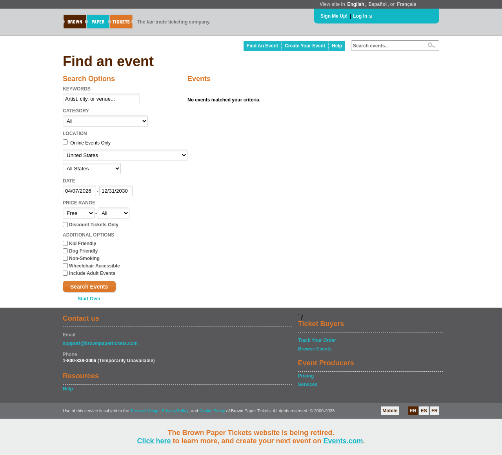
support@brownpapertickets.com (100, 343)
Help (337, 46)
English (355, 4)
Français (406, 4)
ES (424, 410)
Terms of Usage (144, 411)
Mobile (389, 410)
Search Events (89, 286)
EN (413, 410)
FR (434, 410)
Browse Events (315, 349)
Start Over (89, 299)
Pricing (306, 376)
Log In (360, 16)
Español (378, 4)
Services (307, 384)
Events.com (343, 441)
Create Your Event (305, 46)
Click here (154, 441)
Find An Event (262, 46)
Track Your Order (317, 340)
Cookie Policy (212, 411)
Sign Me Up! (333, 16)
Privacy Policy (175, 411)
